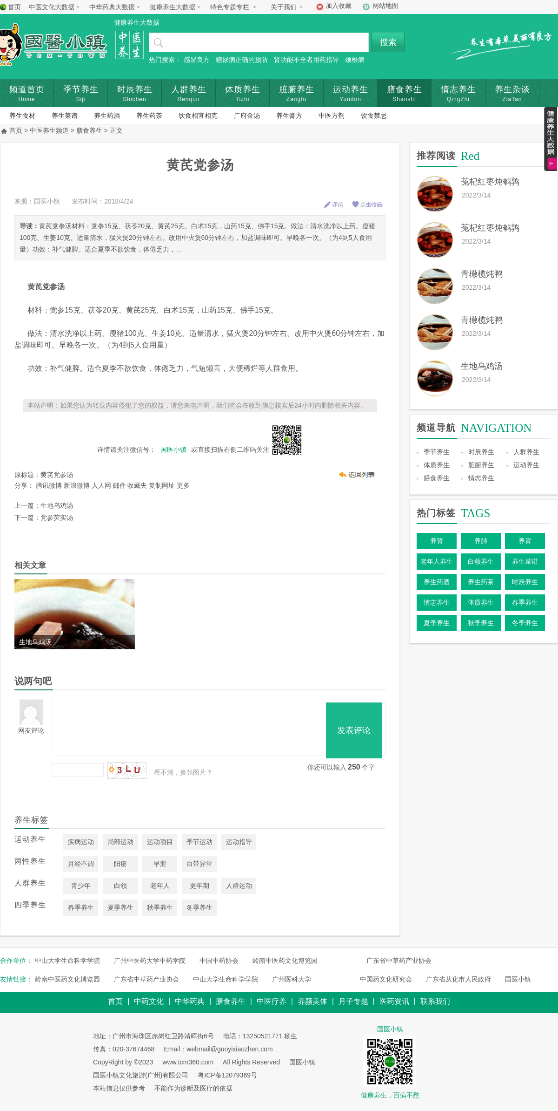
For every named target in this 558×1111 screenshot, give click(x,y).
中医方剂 (332, 115)
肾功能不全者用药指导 (306, 59)
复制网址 (162, 485)
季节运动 (199, 841)
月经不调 (81, 863)
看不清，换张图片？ (183, 772)
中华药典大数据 (112, 7)
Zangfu (296, 99)
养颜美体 (312, 1001)
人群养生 (188, 89)
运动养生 (350, 89)
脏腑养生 (296, 89)
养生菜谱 (65, 115)
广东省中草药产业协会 (399, 960)
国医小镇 (518, 979)
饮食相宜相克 (198, 115)
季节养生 (81, 89)
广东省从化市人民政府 (458, 979)
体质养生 (242, 89)
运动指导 (239, 841)
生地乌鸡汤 (56, 505)
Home (26, 99)
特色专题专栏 (229, 7)
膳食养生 (404, 89)
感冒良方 (197, 59)
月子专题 (353, 1001)
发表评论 (354, 730)
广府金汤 (247, 115)
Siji (80, 99)
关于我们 (284, 7)
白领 (120, 885)
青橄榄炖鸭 (482, 274)
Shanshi (404, 99)
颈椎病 (355, 59)
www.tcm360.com (187, 1062)
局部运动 (120, 841)
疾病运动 (81, 841)
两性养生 (30, 861)
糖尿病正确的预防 (242, 59)
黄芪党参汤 (56, 474)
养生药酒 (107, 115)
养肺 (480, 541)
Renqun (188, 99)
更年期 (199, 885)
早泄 (159, 863)
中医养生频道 (49, 130)
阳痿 (120, 863)
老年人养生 (436, 561)
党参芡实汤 (56, 517)
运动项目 (160, 841)
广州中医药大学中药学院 (150, 960)
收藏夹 (137, 485)
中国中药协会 (219, 960)
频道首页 (27, 89)
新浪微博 (77, 485)
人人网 (101, 485)
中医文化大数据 (51, 7)
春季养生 (81, 907)
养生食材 (22, 115)
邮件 (119, 485)
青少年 (81, 885)
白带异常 (199, 863)
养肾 (436, 541)
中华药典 (190, 1001)
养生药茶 (149, 115)
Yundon (350, 99)
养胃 (524, 541)
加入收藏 (339, 5)
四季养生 (30, 905)
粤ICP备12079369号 (227, 1075)
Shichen (134, 99)
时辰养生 (135, 89)
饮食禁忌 (374, 115)
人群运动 (239, 885)
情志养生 (458, 89)
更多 (183, 485)
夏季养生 (120, 907)
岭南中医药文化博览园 (285, 960)
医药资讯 (394, 1001)
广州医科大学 (291, 979)
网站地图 (385, 5)
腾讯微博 (49, 485)
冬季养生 (199, 907)
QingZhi (458, 99)
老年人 (160, 885)
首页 (14, 7)
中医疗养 (271, 1001)
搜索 (388, 42)
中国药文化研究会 (386, 979)
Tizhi (243, 99)
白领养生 (481, 561)
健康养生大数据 (172, 7)
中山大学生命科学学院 (67, 960)
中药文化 (149, 1001)
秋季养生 (160, 907)
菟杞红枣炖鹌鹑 (490, 181)
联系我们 (435, 1001)
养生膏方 (289, 115)
